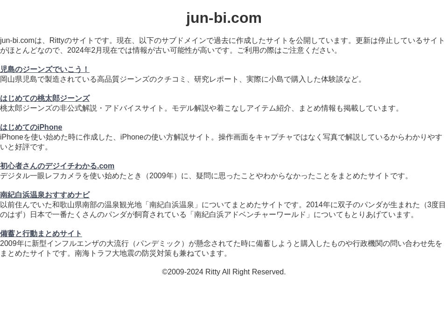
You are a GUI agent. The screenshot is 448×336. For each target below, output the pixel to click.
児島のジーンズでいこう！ (45, 69)
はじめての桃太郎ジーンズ (45, 98)
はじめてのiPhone (31, 127)
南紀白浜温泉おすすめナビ (45, 195)
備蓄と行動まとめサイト (41, 234)
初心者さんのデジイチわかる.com (57, 166)
